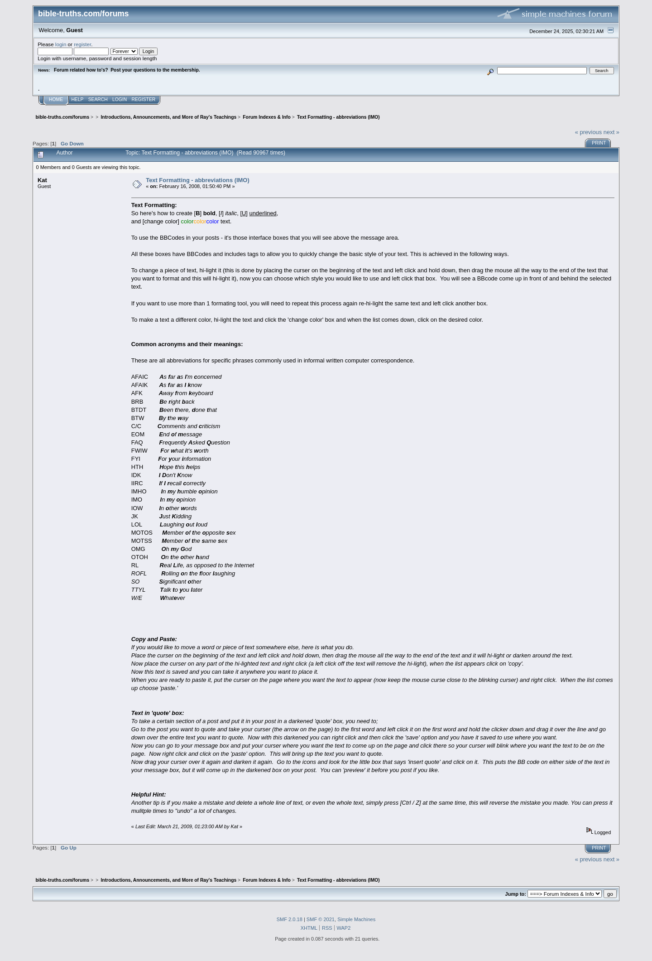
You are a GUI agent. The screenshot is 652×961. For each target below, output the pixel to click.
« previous (588, 132)
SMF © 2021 (321, 919)
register (82, 44)
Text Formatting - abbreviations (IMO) (197, 180)
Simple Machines (356, 919)
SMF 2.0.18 (289, 919)
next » (611, 132)
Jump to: (515, 894)
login (61, 44)
